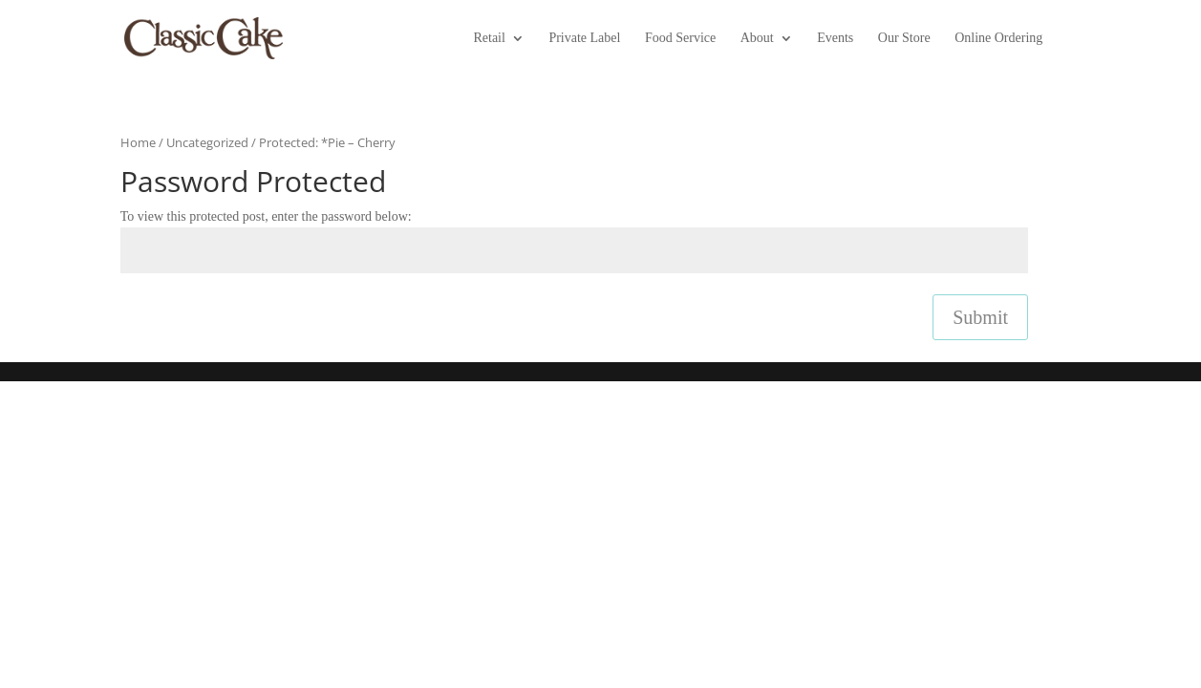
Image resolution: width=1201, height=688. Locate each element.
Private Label (584, 38)
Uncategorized (207, 142)
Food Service (680, 38)
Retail (488, 38)
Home (138, 142)
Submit (980, 317)
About (757, 38)
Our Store (904, 38)
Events (835, 38)
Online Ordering (998, 38)
